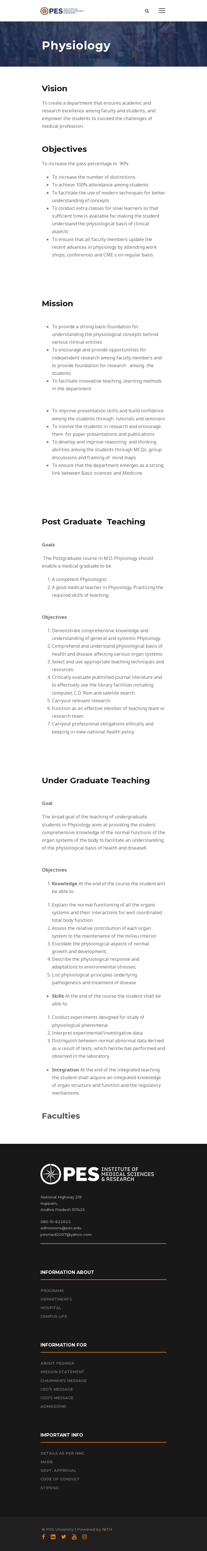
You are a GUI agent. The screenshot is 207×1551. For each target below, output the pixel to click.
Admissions (53, 1406)
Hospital (50, 1307)
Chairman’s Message (63, 1380)
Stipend (49, 1488)
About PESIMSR (57, 1363)
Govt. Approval (58, 1470)
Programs (52, 1290)
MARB (46, 1461)
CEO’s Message (56, 1389)
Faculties (61, 1116)
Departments (56, 1299)
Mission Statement (62, 1371)
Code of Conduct (60, 1479)
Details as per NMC (62, 1453)
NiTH (107, 1529)
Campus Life (53, 1316)
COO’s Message (56, 1397)
